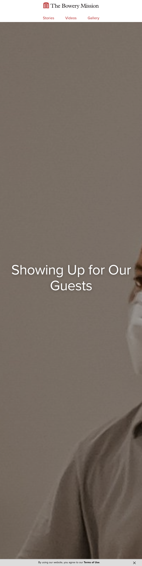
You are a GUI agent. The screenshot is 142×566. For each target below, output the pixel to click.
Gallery (93, 18)
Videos (71, 18)
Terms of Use (91, 562)
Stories (48, 18)
